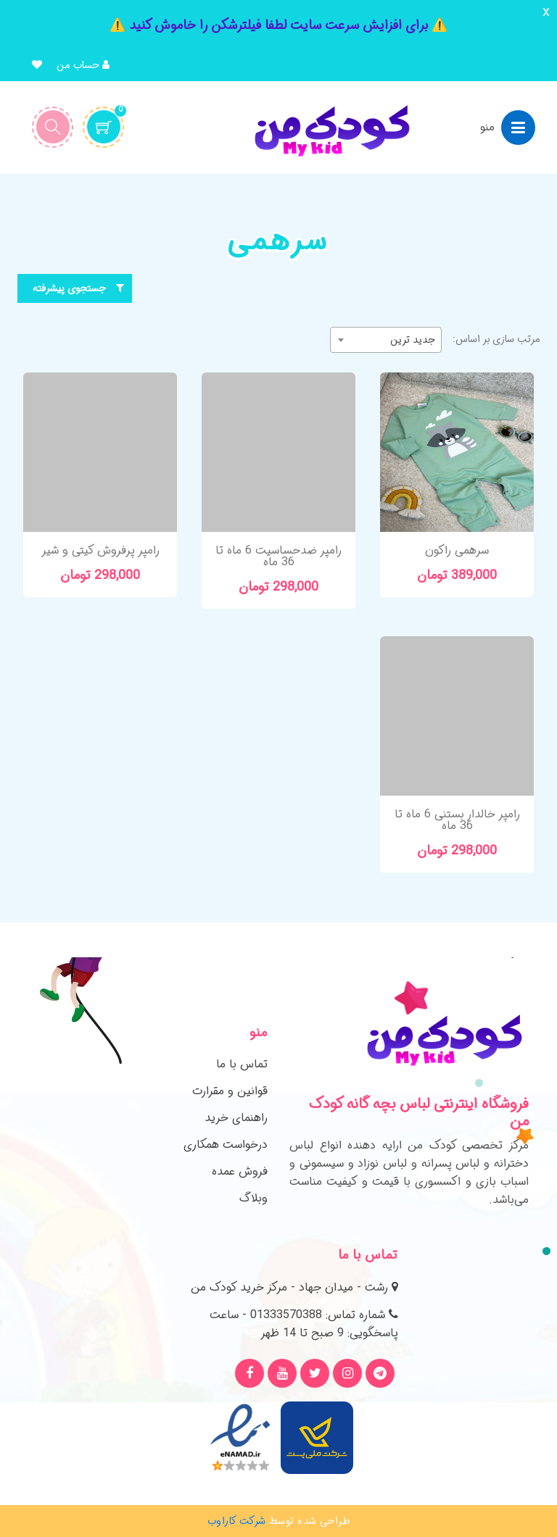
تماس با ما (242, 1064)
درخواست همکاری (225, 1145)
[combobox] (386, 340)
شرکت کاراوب (236, 1521)
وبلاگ (253, 1198)
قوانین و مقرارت (230, 1091)
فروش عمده (240, 1171)
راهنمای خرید (236, 1118)
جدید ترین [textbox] (412, 340)
